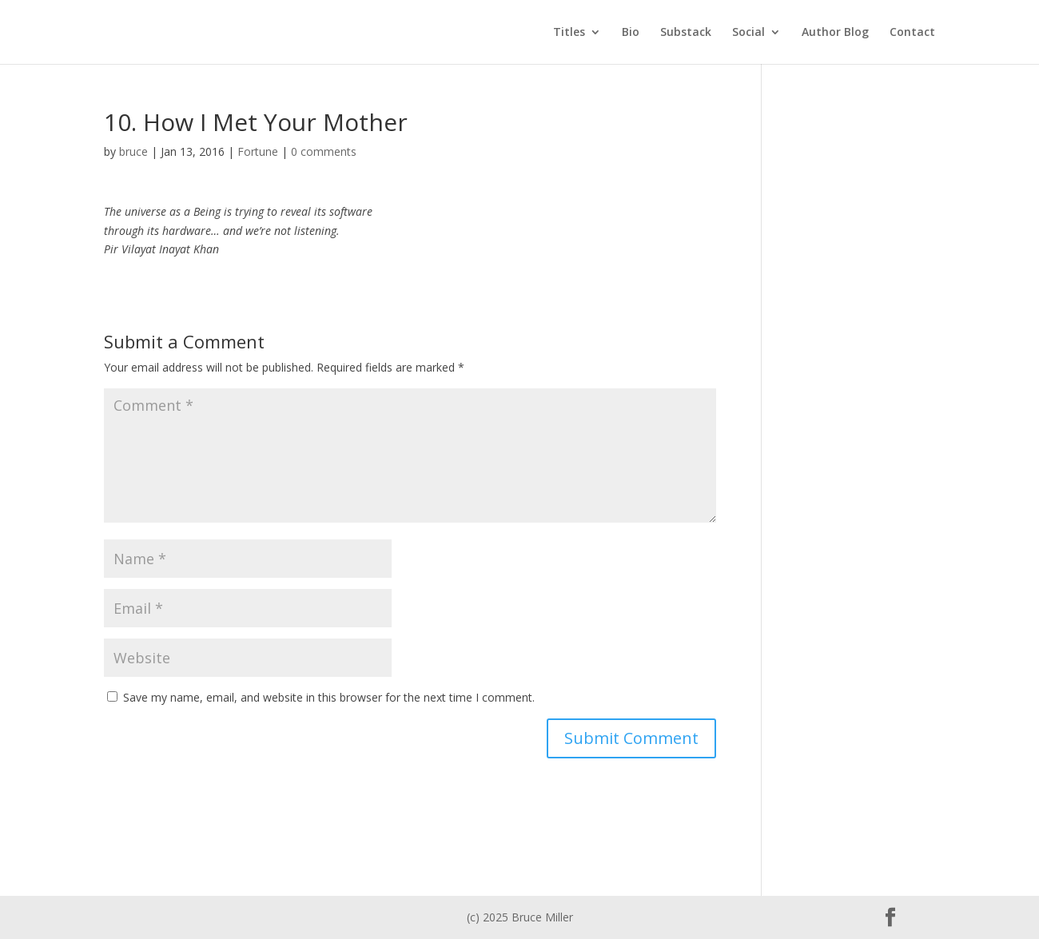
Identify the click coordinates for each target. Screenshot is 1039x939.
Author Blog (835, 32)
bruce (133, 151)
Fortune (257, 151)
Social (748, 32)
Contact (912, 32)
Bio (630, 32)
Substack (685, 32)
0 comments (323, 151)
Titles (569, 32)
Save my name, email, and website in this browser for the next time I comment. (329, 697)
